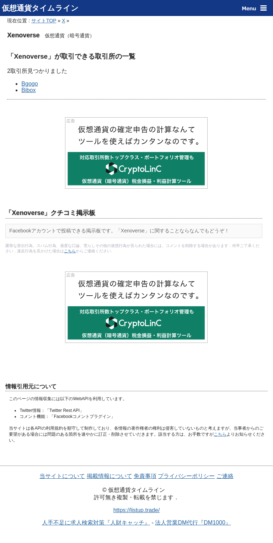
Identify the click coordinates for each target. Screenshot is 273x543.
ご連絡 (225, 476)
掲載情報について (109, 476)
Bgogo (29, 84)
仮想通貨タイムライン (40, 8)
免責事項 (145, 476)
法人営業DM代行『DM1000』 (193, 523)
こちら (70, 251)
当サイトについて (62, 476)
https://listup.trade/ (136, 510)
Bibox (28, 90)
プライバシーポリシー (186, 476)
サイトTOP (43, 20)
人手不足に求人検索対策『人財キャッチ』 (96, 523)
